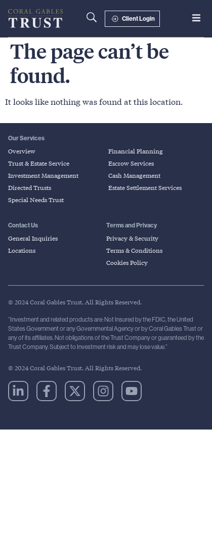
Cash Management (134, 178)
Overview (21, 153)
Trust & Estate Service (38, 166)
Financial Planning (135, 153)
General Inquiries (33, 241)
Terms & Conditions (134, 253)
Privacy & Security (132, 241)
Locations (21, 253)
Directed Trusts (29, 190)
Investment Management (43, 178)
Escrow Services (131, 166)
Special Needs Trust (36, 202)
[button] (196, 18)
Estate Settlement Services (145, 190)
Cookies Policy (127, 265)
